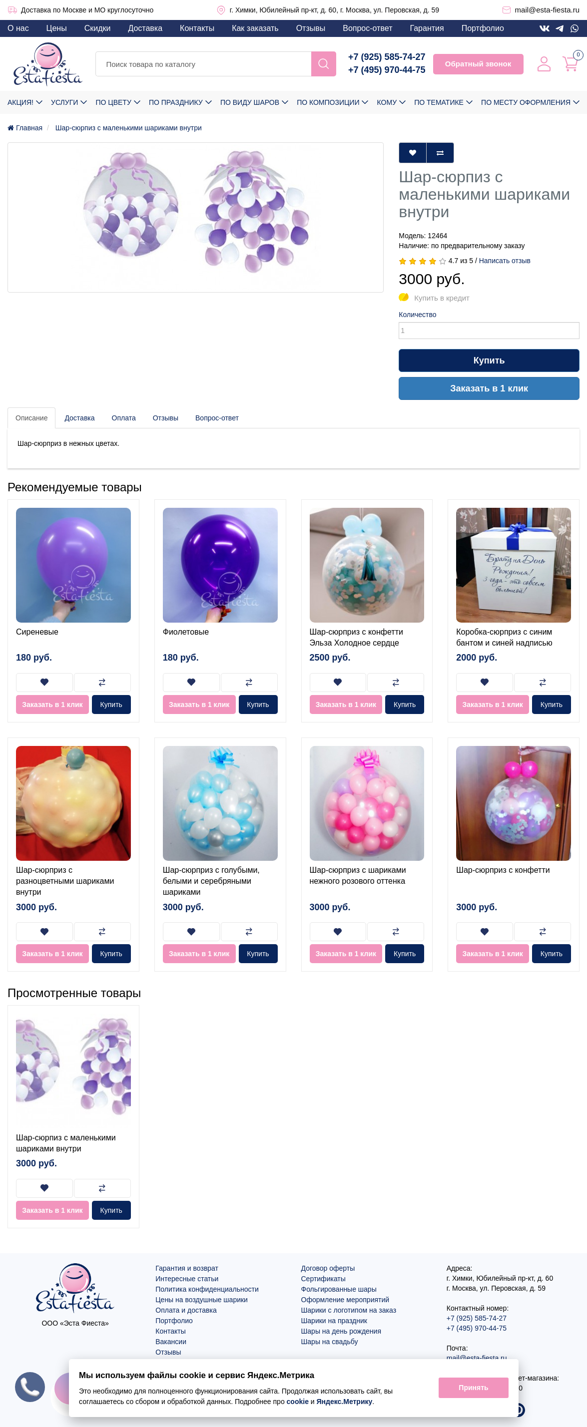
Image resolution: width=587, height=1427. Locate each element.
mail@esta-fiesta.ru (547, 9)
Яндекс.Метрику (344, 1402)
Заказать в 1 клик (489, 388)
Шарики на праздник (334, 1321)
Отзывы (311, 28)
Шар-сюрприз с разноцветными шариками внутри (65, 881)
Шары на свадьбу (329, 1342)
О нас (18, 28)
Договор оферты (328, 1268)
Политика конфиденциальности (207, 1289)
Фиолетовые (186, 632)
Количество (417, 315)
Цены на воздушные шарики (201, 1300)
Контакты (197, 28)
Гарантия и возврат (186, 1268)
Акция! (20, 102)
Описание (31, 418)
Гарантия (427, 28)
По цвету (113, 102)
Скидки (97, 28)
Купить (489, 360)
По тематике (439, 102)
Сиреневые (37, 632)
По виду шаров (249, 102)
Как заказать (255, 28)
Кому (387, 102)
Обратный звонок (478, 63)
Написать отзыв (505, 261)
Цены (56, 28)
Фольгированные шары (339, 1289)
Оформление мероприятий (345, 1300)
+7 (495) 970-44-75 (387, 70)
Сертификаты (323, 1279)
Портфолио (483, 28)
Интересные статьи (186, 1279)
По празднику (176, 102)
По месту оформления (526, 102)
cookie (297, 1402)
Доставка (145, 28)
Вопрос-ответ (367, 28)
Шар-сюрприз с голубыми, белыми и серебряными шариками (211, 881)
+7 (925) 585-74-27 (387, 57)
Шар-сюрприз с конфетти (503, 870)
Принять (473, 1388)
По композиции (328, 102)
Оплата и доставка (185, 1310)
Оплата (124, 418)
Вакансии (170, 1342)
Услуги (64, 102)
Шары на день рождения (341, 1331)
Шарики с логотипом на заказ (349, 1310)
